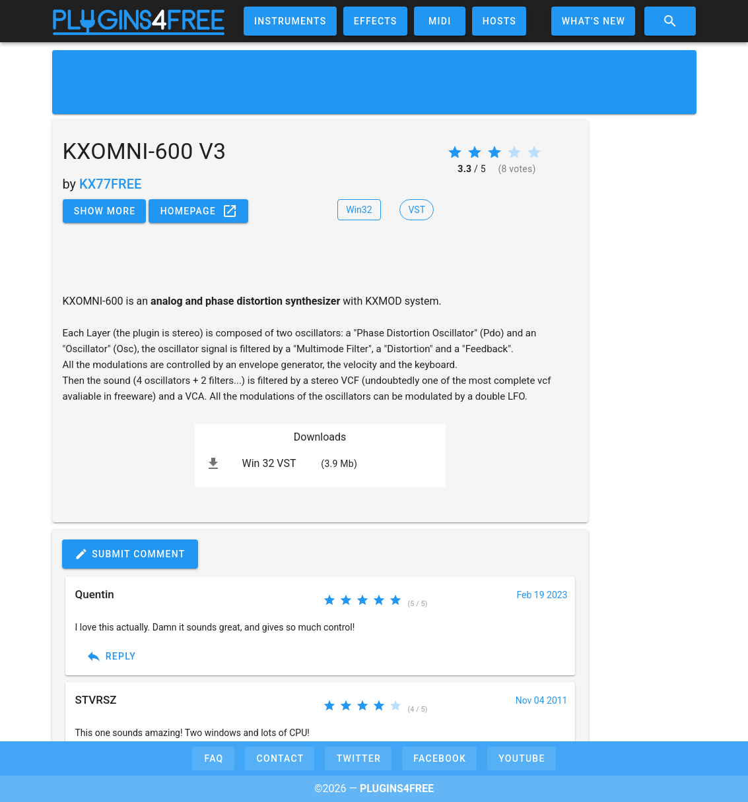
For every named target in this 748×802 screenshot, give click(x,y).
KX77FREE (110, 184)
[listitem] (320, 463)
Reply (111, 656)
